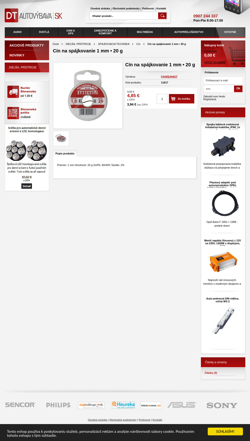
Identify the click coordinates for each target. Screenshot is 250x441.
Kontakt (161, 8)
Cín (139, 44)
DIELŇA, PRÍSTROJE (78, 44)
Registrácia (209, 99)
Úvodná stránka (100, 8)
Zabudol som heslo (214, 96)
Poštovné (148, 8)
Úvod (56, 44)
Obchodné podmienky (126, 8)
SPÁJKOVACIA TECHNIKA (113, 44)
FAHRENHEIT (169, 76)
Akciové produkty (26, 45)
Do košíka (184, 98)
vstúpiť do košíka (215, 62)
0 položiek (223, 49)
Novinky (16, 55)
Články (211, 372)
